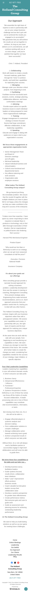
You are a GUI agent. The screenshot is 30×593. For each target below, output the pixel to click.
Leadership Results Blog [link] (15, 556)
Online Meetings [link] (15, 542)
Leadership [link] (15, 545)
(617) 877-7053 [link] (15, 578)
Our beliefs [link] (15, 547)
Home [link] (15, 540)
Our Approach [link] (15, 550)
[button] (4, 2)
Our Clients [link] (15, 552)
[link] (15, 10)
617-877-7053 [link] (15, 3)
